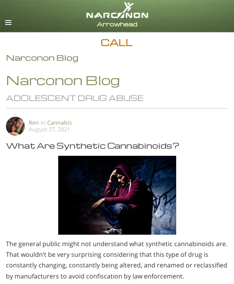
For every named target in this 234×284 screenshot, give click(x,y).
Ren (34, 122)
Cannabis (59, 122)
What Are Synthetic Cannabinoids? (92, 145)
